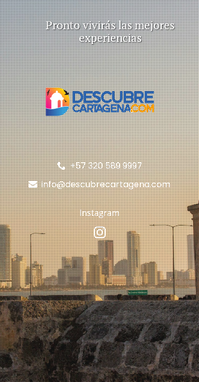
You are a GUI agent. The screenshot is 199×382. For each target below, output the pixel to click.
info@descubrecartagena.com (105, 184)
